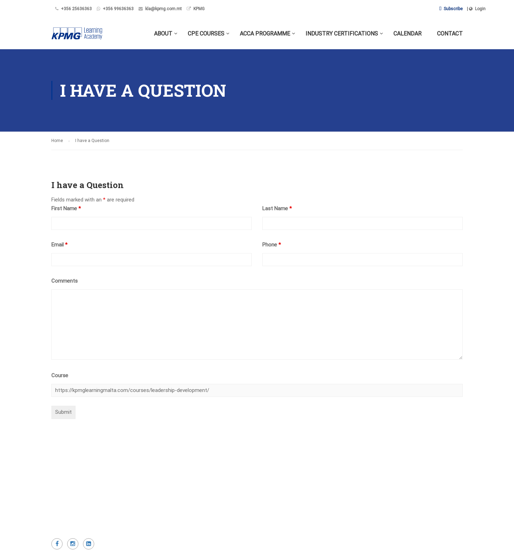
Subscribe (451, 8)
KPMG (199, 8)
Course (59, 375)
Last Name (277, 208)
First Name (66, 208)
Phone (271, 245)
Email (59, 245)
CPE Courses (206, 33)
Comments (64, 281)
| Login (476, 8)
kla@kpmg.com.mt (163, 8)
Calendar (407, 33)
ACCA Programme (265, 33)
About (163, 33)
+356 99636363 (118, 8)
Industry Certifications (342, 33)
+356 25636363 (76, 8)
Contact (450, 33)
